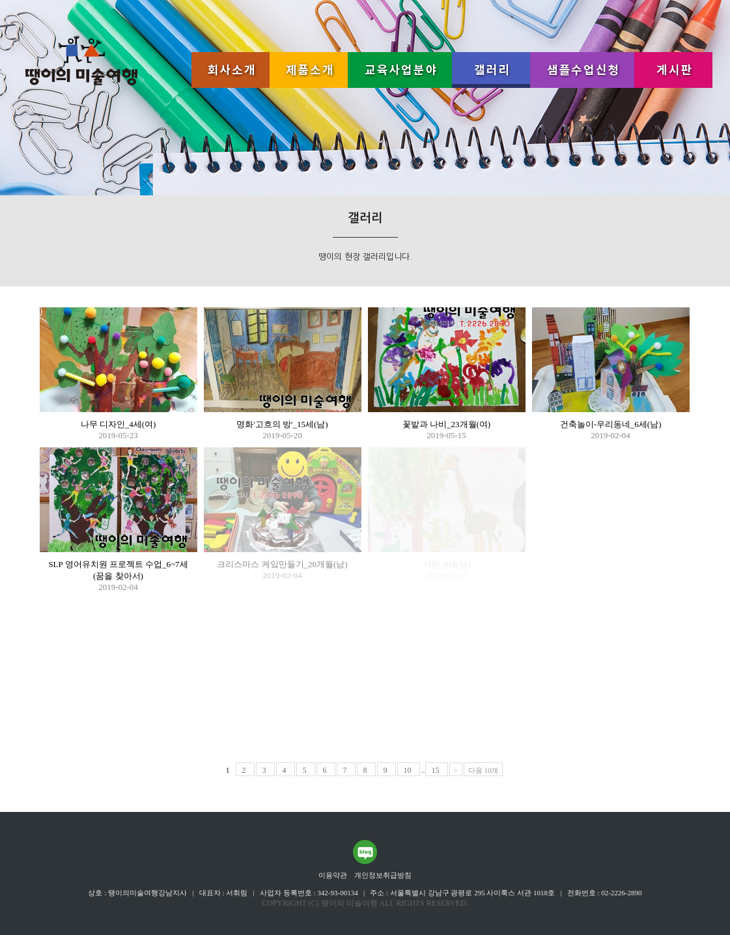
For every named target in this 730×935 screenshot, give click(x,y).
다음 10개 (483, 770)
